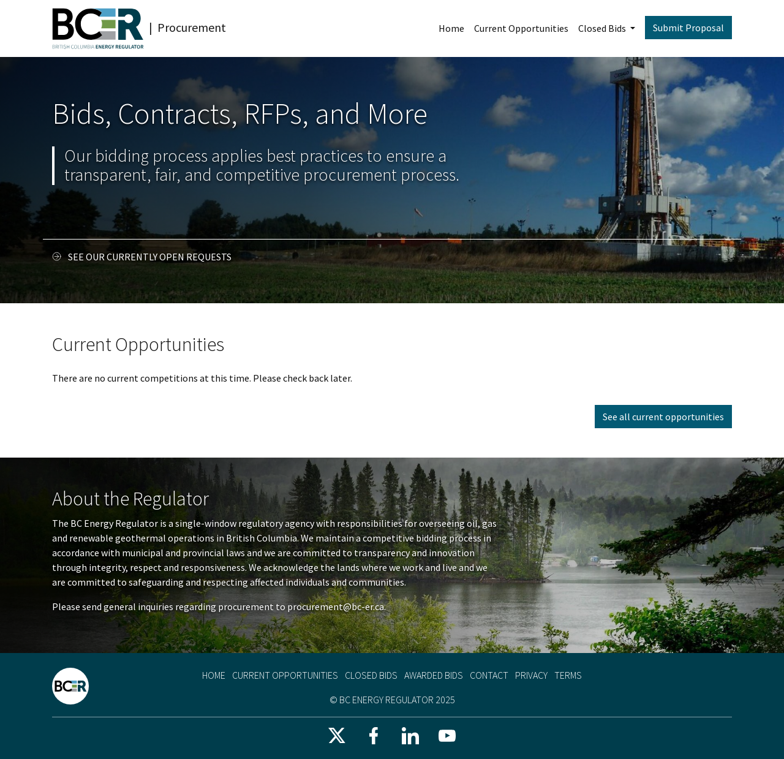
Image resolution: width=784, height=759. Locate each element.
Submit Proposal (688, 27)
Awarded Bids (433, 675)
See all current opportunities (663, 416)
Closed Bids (603, 28)
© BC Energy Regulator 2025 (392, 699)
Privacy (531, 675)
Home (451, 28)
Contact (489, 675)
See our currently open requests (150, 257)
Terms (568, 675)
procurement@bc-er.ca (335, 606)
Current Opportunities (521, 28)
